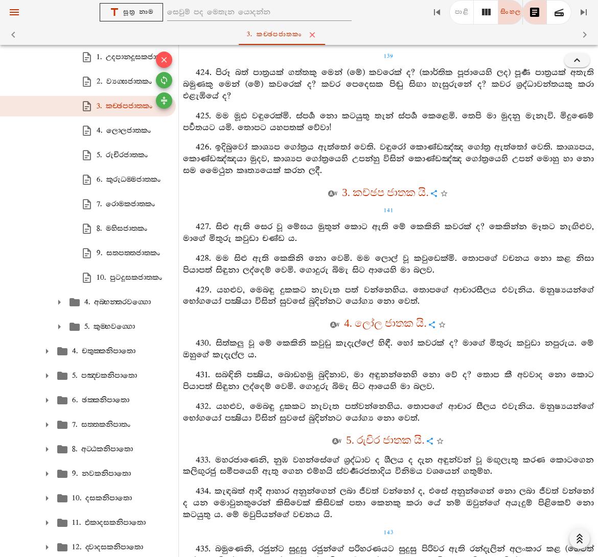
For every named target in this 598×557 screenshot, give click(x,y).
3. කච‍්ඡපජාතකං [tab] (301, 35)
